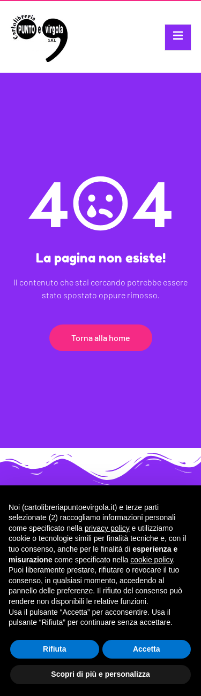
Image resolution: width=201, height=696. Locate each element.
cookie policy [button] (151, 559)
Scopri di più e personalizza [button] (100, 674)
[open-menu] (178, 37)
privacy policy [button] (107, 528)
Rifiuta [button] (54, 649)
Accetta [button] (146, 649)
